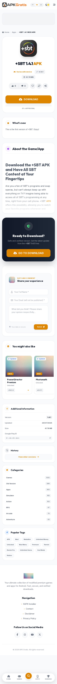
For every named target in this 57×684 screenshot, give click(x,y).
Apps (14, 32)
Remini (46, 545)
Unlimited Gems (26, 550)
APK (48, 201)
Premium (35, 545)
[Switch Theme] (47, 4)
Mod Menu (23, 545)
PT (33, 5)
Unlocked (10, 545)
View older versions (28, 457)
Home (5, 32)
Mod (16, 539)
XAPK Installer (28, 604)
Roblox (9, 555)
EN (37, 5)
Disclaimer (28, 613)
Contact (28, 608)
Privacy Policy (28, 618)
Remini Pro (11, 550)
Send (41, 327)
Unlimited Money (42, 539)
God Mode (41, 550)
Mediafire (27, 539)
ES (41, 5)
